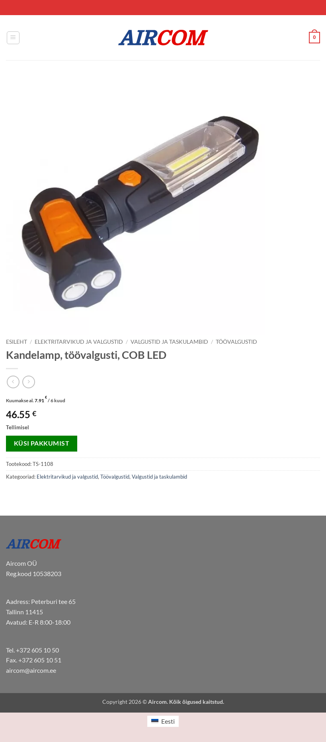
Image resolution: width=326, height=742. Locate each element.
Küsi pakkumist (42, 443)
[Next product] (13, 382)
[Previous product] (28, 382)
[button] (13, 37)
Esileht (16, 342)
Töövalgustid (236, 342)
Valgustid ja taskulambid (169, 342)
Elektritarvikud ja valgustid (79, 342)
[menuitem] (162, 721)
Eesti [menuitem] (168, 721)
